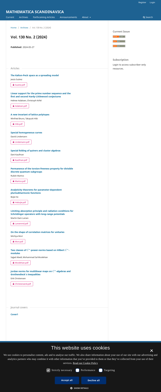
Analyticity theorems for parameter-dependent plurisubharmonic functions (36, 191)
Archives (23, 17)
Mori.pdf (17, 241)
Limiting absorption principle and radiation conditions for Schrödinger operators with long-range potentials (42, 212)
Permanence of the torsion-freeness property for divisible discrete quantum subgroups (42, 170)
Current (10, 17)
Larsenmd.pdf (19, 223)
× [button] (151, 352)
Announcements (68, 17)
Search (148, 17)
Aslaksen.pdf (19, 106)
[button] (80, 388)
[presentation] (28, 250)
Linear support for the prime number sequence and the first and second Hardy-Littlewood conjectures (41, 95)
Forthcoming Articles (44, 17)
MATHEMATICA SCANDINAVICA (35, 11)
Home (13, 27)
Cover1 (14, 314)
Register (142, 2)
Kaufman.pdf (19, 160)
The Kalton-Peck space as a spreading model (35, 75)
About (85, 17)
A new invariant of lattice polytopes (30, 114)
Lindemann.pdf (20, 142)
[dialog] (80, 367)
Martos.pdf (18, 181)
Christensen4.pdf (21, 284)
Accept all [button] (67, 380)
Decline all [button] (94, 380)
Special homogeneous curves (26, 132)
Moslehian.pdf (19, 262)
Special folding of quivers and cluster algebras (35, 150)
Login (152, 2)
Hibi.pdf (16, 124)
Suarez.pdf (18, 85)
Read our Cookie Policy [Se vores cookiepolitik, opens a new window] (85, 363)
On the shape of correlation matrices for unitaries (37, 232)
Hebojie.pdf (18, 202)
